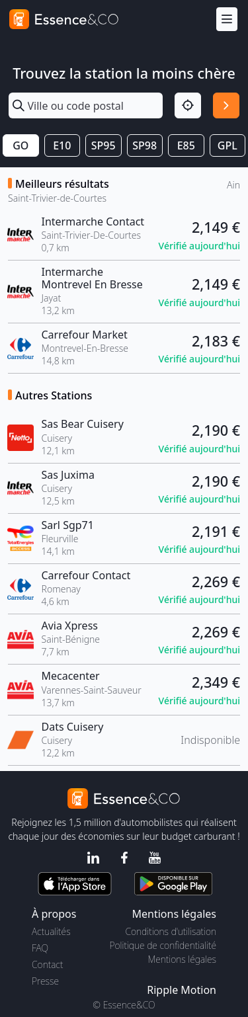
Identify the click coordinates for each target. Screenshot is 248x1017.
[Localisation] (188, 106)
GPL (227, 145)
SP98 (144, 145)
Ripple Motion (181, 990)
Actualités (51, 931)
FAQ (40, 948)
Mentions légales (182, 959)
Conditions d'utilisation (170, 931)
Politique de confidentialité (163, 945)
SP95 (103, 145)
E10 (62, 145)
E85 (186, 145)
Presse (45, 981)
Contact (47, 964)
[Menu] (226, 19)
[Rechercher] (226, 106)
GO (20, 145)
